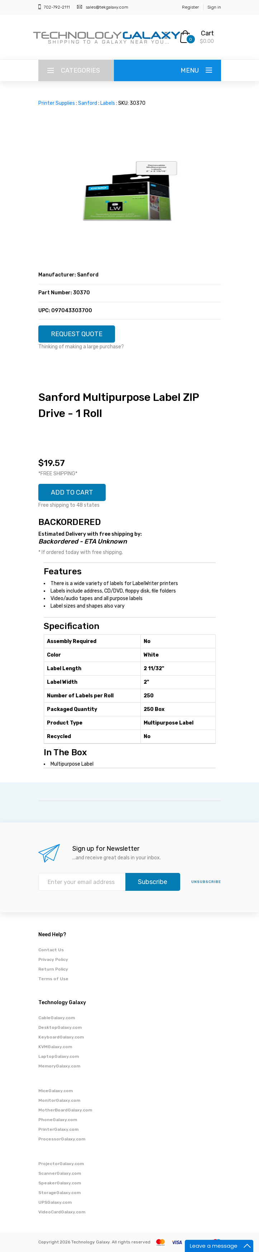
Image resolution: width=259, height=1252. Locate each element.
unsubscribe (206, 882)
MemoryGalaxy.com (59, 1066)
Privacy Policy (53, 959)
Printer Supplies (56, 103)
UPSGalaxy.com (55, 1202)
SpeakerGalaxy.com (59, 1182)
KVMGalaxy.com (55, 1046)
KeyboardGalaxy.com (61, 1037)
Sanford (87, 103)
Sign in (214, 7)
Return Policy (53, 969)
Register (190, 7)
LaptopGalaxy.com (58, 1056)
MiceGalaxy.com (55, 1090)
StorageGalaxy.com (59, 1192)
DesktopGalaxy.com (60, 1027)
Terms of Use (53, 978)
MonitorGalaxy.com (59, 1100)
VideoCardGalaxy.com (61, 1211)
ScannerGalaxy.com (59, 1173)
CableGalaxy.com (56, 1017)
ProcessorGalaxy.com (61, 1138)
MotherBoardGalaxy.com (65, 1110)
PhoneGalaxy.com (57, 1119)
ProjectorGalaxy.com (61, 1163)
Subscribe (152, 882)
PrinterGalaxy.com (58, 1129)
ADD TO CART (72, 492)
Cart (207, 33)
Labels (107, 103)
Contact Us (51, 949)
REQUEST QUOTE (76, 334)
